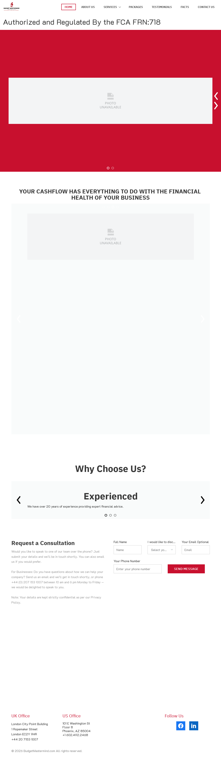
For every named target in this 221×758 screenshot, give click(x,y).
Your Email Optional (195, 542)
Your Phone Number (127, 561)
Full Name (120, 542)
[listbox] (162, 549)
